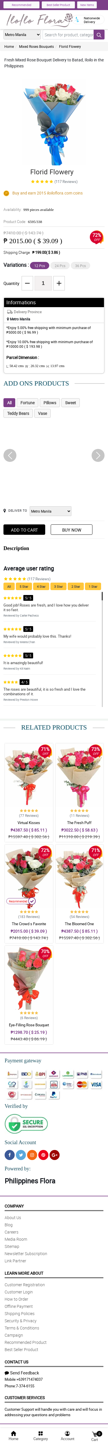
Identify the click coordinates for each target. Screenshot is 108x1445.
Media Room (16, 1239)
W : (35, 366)
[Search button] (99, 34)
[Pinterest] (43, 1155)
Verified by (16, 1106)
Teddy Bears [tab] (18, 413)
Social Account (20, 1142)
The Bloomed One (79, 923)
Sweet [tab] (70, 402)
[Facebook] (10, 1155)
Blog (9, 1224)
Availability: (28, 209)
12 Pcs (39, 265)
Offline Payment (19, 1306)
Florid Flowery (70, 46)
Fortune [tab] (27, 402)
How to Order (16, 1299)
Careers (11, 1232)
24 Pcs (60, 265)
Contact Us (16, 1362)
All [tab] (9, 402)
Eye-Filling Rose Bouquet (29, 1024)
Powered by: (18, 1169)
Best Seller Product (58, 5)
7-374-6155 (25, 1386)
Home (9, 46)
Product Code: (22, 221)
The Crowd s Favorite (29, 923)
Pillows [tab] (49, 402)
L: (15, 366)
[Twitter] (21, 1155)
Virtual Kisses (29, 822)
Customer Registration (25, 1284)
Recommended (21, 5)
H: (55, 366)
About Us (13, 1217)
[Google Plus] (55, 1155)
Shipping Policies (20, 1313)
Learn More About (24, 1273)
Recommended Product (26, 1342)
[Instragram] (32, 1155)
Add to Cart (24, 530)
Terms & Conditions (22, 1328)
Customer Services (25, 1397)
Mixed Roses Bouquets (36, 46)
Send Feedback (22, 1373)
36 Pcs (80, 265)
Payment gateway (23, 1061)
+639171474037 (29, 1379)
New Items (87, 5)
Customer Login (19, 1292)
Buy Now (71, 530)
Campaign (14, 1335)
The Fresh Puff (79, 822)
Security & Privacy (21, 1320)
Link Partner (15, 1260)
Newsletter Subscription (26, 1253)
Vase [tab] (42, 413)
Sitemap (12, 1246)
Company (14, 1206)
